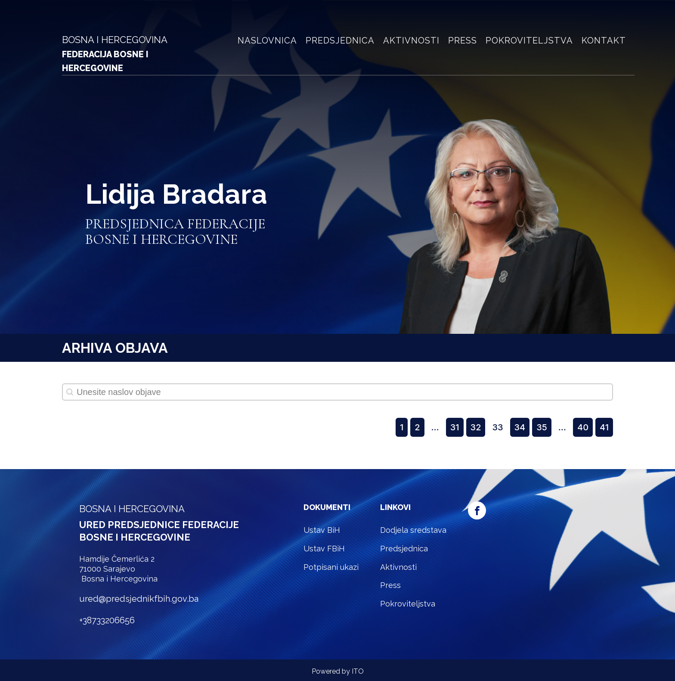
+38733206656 (107, 620)
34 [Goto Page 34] (520, 427)
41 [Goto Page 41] (604, 427)
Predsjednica (340, 40)
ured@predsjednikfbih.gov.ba (138, 599)
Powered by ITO (338, 671)
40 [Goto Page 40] (582, 427)
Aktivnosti (411, 40)
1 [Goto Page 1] (401, 427)
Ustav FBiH (324, 548)
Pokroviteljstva (529, 40)
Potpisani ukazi (331, 567)
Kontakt (604, 40)
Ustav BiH (321, 530)
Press (462, 40)
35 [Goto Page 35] (541, 427)
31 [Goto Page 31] (454, 427)
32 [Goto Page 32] (476, 427)
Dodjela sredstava (413, 530)
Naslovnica (267, 40)
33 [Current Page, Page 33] (497, 427)
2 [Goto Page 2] (417, 427)
